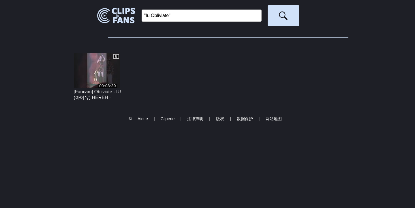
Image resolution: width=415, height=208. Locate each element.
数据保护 (245, 118)
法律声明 (195, 118)
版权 (220, 118)
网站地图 (274, 118)
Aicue (143, 118)
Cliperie (168, 118)
